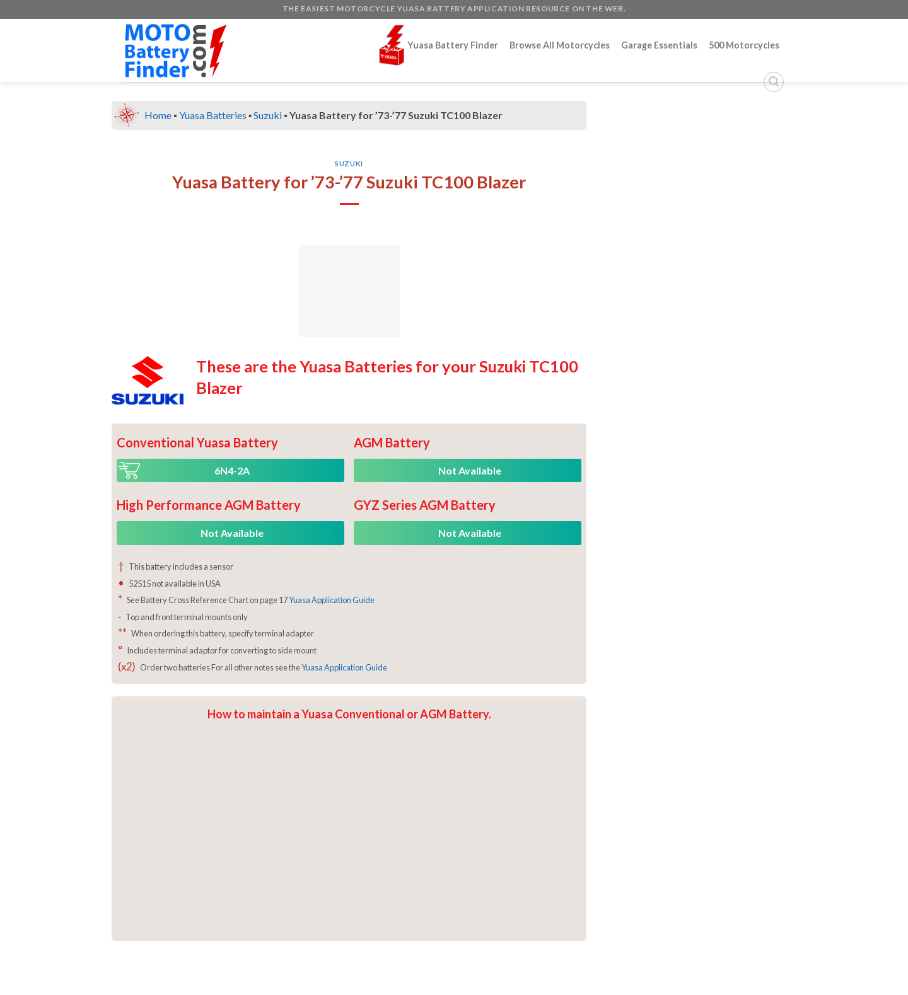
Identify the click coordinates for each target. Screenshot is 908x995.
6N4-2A (232, 470)
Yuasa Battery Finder (438, 45)
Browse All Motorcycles (559, 45)
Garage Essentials (659, 45)
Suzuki (267, 115)
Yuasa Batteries (213, 115)
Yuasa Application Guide (332, 600)
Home (158, 115)
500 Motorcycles (744, 45)
